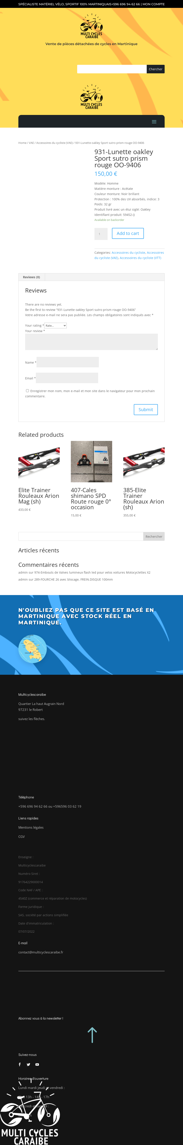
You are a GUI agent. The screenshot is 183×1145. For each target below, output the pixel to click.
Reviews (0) (31, 277)
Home (22, 143)
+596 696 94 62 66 (126, 4)
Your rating (34, 325)
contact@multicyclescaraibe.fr (40, 952)
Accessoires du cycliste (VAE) (54, 143)
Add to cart (128, 233)
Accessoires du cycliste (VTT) (140, 258)
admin (23, 572)
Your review (35, 331)
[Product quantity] (101, 234)
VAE (31, 143)
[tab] (31, 277)
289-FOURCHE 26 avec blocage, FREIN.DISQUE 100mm (73, 579)
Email (30, 378)
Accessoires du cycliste (128, 252)
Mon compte (154, 4)
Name (31, 362)
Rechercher (154, 536)
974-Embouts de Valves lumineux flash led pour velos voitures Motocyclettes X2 (92, 572)
